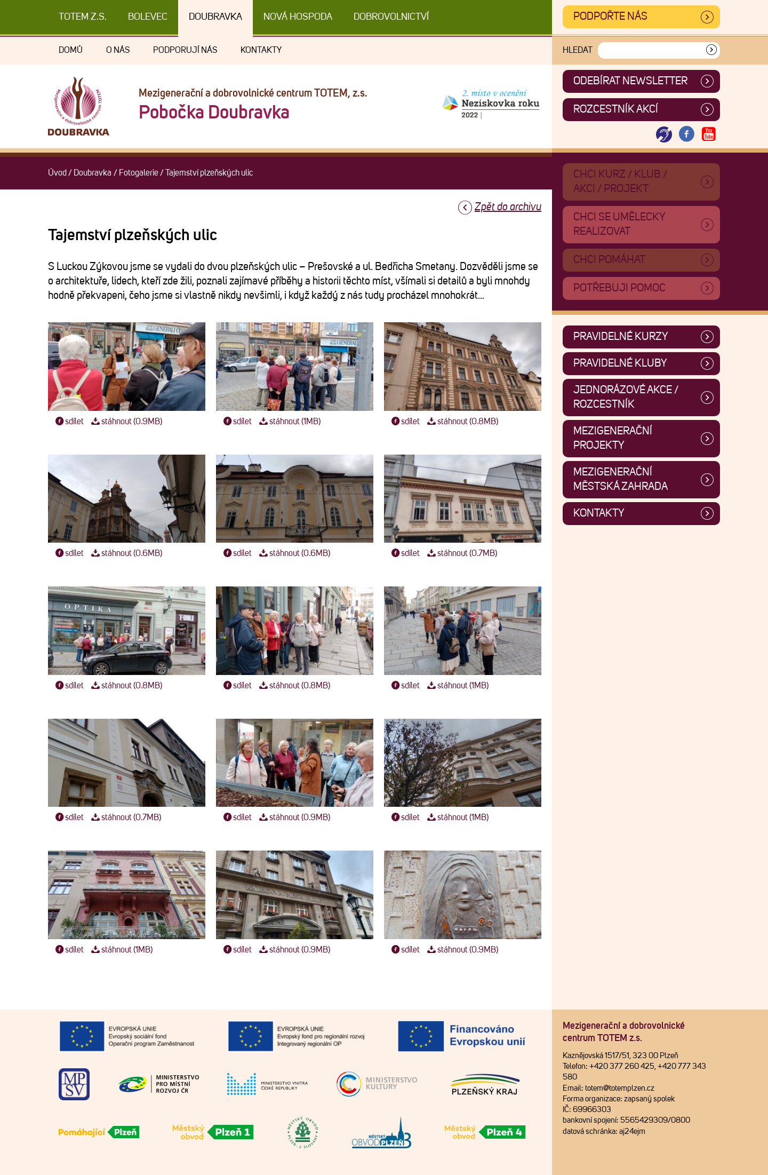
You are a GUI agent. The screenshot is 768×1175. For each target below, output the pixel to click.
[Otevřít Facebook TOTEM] (686, 134)
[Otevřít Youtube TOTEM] (709, 134)
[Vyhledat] (711, 50)
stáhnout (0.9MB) (125, 421)
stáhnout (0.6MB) (125, 553)
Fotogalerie (138, 173)
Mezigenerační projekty (612, 438)
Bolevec (147, 17)
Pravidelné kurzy (620, 336)
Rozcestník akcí (615, 109)
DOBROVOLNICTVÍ (391, 17)
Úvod (57, 173)
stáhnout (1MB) (288, 421)
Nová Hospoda (297, 17)
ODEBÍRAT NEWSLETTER (630, 81)
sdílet (68, 421)
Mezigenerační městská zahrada (620, 479)
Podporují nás (185, 50)
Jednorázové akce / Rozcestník (625, 397)
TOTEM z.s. (83, 17)
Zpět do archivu (508, 207)
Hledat (578, 50)
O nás (118, 50)
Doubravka (215, 17)
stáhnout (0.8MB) (461, 421)
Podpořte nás (610, 16)
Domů (71, 50)
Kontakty (261, 50)
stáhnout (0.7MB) (461, 553)
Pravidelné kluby (620, 363)
